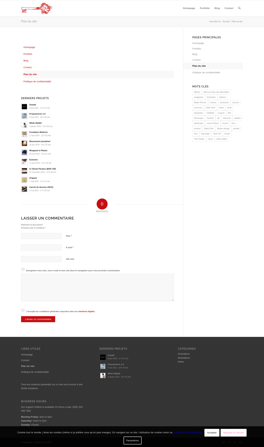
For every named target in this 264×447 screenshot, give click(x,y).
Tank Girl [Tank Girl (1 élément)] (217, 134)
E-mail (70, 247)
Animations (184, 353)
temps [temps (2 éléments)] (227, 134)
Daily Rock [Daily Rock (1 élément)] (210, 107)
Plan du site (29, 21)
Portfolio (27, 54)
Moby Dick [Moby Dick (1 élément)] (208, 128)
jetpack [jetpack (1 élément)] (237, 118)
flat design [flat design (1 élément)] (198, 118)
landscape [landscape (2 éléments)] (198, 123)
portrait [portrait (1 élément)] (236, 128)
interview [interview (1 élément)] (227, 118)
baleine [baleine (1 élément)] (222, 97)
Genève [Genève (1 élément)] (210, 118)
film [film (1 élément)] (229, 113)
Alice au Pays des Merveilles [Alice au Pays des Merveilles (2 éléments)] (216, 92)
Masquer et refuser (233, 432)
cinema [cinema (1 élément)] (213, 102)
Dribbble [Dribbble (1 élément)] (210, 113)
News (181, 361)
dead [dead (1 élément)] (229, 107)
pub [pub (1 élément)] (195, 134)
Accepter (212, 432)
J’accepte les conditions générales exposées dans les (60, 311)
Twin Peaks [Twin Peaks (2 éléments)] (199, 139)
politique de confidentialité (187, 432)
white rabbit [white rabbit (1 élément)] (222, 139)
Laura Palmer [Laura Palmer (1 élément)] (213, 123)
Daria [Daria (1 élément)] (221, 107)
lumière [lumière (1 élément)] (197, 128)
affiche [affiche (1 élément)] (197, 92)
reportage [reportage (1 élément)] (205, 134)
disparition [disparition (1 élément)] (198, 113)
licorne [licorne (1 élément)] (225, 123)
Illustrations (184, 357)
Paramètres (132, 440)
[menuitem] (189, 8)
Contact (27, 67)
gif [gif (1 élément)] (218, 118)
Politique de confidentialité (37, 81)
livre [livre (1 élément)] (233, 123)
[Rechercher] (239, 8)
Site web (70, 259)
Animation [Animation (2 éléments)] (211, 97)
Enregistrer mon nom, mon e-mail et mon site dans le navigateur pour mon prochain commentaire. (73, 270)
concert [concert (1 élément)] (235, 102)
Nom (69, 235)
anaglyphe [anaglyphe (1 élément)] (198, 97)
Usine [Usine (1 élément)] (210, 139)
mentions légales (86, 311)
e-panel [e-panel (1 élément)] (221, 113)
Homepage (29, 47)
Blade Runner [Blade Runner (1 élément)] (200, 102)
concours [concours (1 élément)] (198, 107)
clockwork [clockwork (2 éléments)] (224, 102)
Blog (25, 60)
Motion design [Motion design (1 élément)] (223, 128)
